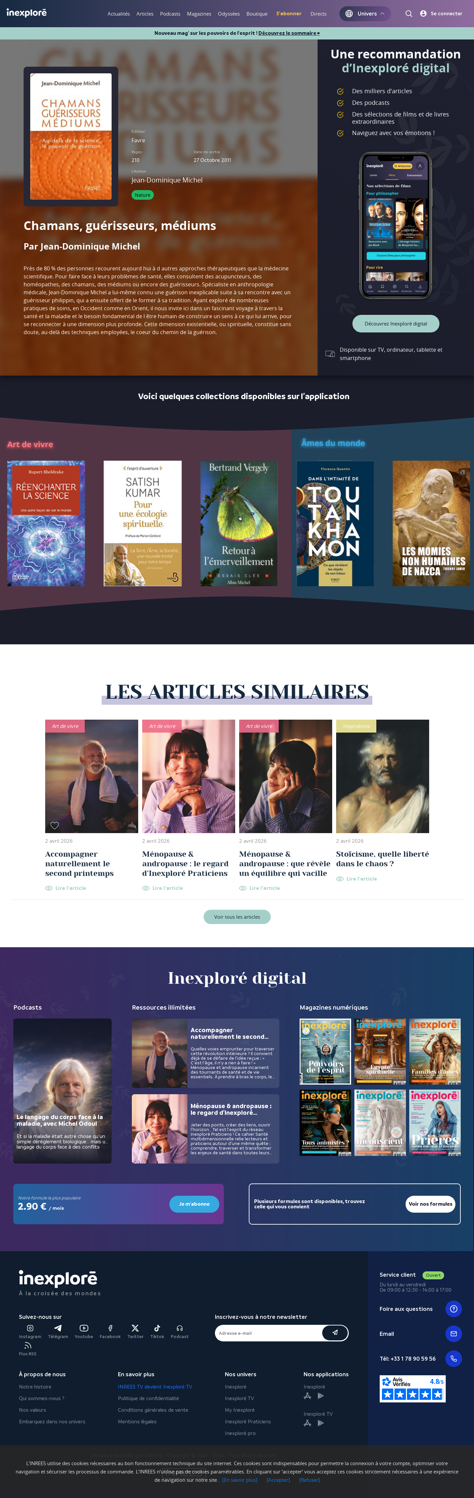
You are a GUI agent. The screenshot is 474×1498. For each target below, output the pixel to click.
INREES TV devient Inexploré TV (155, 1387)
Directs (319, 13)
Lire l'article (70, 888)
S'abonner (289, 13)
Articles (145, 13)
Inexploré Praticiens (248, 1421)
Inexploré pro (240, 1433)
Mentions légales (137, 1421)
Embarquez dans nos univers (52, 1421)
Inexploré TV (239, 1398)
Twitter (135, 1332)
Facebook (110, 1332)
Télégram (58, 1332)
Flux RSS (28, 1349)
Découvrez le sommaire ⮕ (289, 33)
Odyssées (229, 13)
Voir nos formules (430, 1204)
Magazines (199, 13)
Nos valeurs (32, 1410)
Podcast (180, 1332)
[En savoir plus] (239, 1479)
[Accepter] (278, 1479)
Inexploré (235, 1387)
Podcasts (170, 13)
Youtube (84, 1332)
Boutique (256, 13)
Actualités (119, 13)
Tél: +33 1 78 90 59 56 (421, 1358)
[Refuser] (309, 1479)
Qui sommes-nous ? (41, 1398)
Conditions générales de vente (153, 1410)
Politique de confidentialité (148, 1398)
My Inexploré (240, 1410)
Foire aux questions (421, 1309)
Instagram (30, 1332)
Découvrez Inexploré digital (396, 323)
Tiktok (157, 1332)
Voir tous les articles (237, 916)
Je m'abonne (194, 1204)
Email (421, 1333)
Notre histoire (35, 1387)
